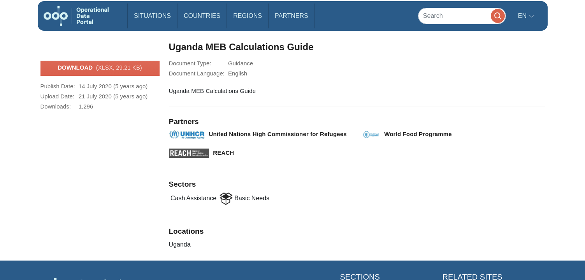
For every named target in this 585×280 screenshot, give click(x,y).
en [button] (523, 15)
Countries (202, 15)
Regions (247, 15)
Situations (152, 15)
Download (100, 68)
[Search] (462, 16)
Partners (291, 15)
